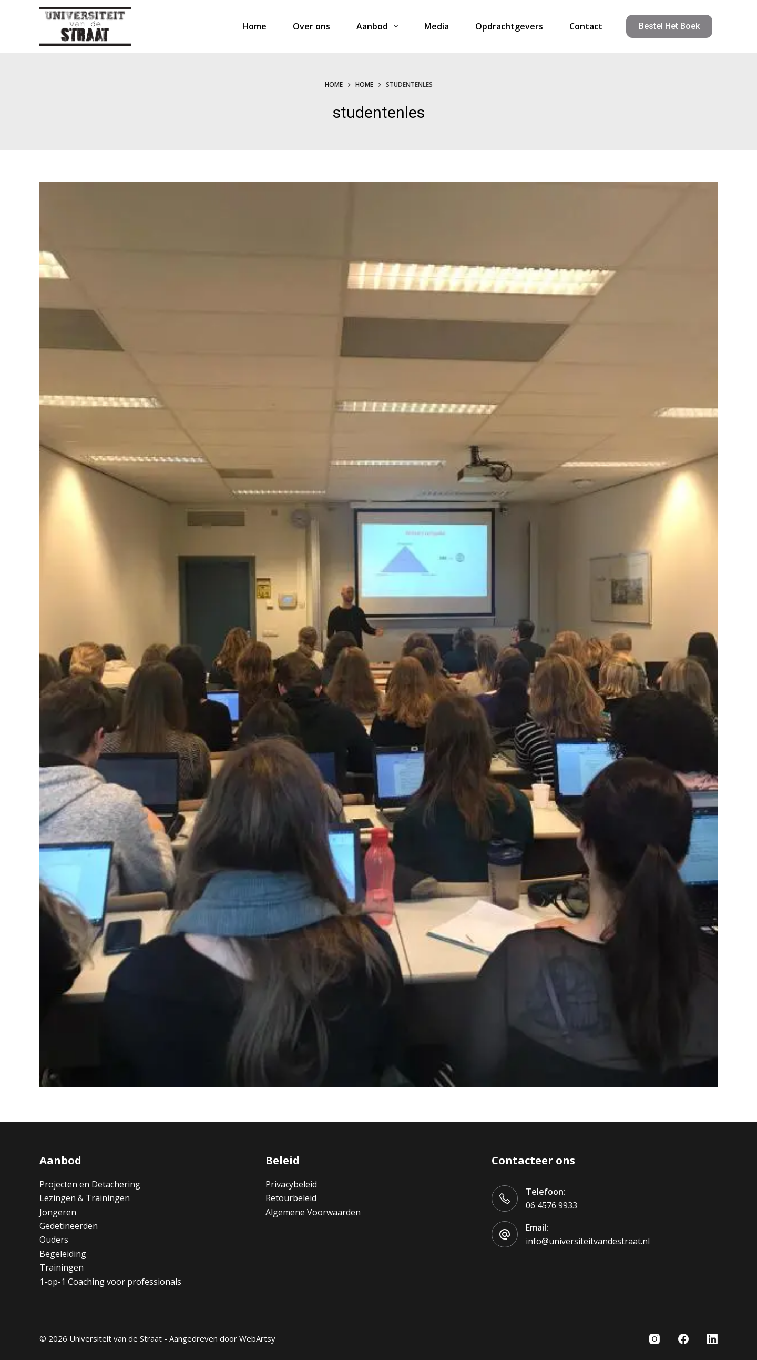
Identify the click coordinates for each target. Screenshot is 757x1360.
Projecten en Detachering (89, 1184)
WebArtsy (257, 1338)
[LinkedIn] (712, 1339)
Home (254, 26)
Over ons (311, 26)
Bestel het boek (669, 26)
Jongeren (57, 1212)
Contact (585, 26)
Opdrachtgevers (509, 26)
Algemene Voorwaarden (313, 1212)
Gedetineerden (68, 1226)
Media (436, 26)
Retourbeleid (290, 1198)
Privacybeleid (291, 1184)
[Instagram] (654, 1339)
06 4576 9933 (551, 1205)
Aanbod (379, 26)
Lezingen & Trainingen (84, 1198)
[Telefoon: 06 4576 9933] (505, 1198)
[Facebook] (683, 1339)
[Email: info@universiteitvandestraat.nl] (505, 1234)
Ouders (53, 1239)
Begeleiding (62, 1254)
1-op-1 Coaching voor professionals (110, 1281)
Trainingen (61, 1267)
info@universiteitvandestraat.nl (588, 1241)
